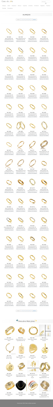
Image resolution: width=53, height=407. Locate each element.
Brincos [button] (19, 5)
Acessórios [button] (14, 5)
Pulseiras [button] (48, 5)
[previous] (18, 20)
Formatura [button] (36, 5)
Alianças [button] (4, 5)
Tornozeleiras (10, 8)
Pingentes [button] (42, 5)
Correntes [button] (30, 5)
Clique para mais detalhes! (9, 41)
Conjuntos (25, 5)
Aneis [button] (9, 5)
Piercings (4, 8)
